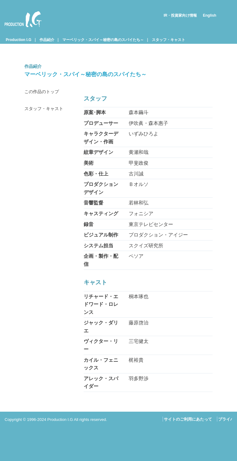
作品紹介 (47, 40)
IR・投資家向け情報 (180, 15)
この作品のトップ (44, 92)
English (209, 15)
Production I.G (23, 19)
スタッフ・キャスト (168, 40)
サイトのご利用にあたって (188, 419)
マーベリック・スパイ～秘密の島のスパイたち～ (103, 40)
